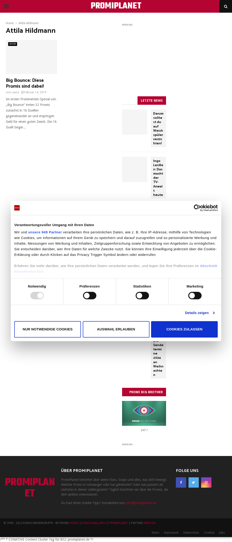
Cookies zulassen (184, 329)
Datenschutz (191, 532)
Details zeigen (197, 313)
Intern (155, 532)
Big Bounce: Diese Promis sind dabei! (25, 83)
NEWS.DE (150, 523)
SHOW (12, 44)
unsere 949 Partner (45, 232)
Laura (15, 92)
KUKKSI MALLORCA (94, 523)
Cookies (209, 532)
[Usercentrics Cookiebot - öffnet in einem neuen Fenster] (197, 207)
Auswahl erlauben (116, 329)
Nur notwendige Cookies (47, 329)
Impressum (171, 532)
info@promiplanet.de (141, 503)
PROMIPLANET (116, 6)
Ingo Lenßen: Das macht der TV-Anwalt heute (158, 178)
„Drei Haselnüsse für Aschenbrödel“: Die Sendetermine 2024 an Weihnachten (158, 343)
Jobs (222, 532)
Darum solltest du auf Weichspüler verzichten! (158, 128)
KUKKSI (74, 523)
